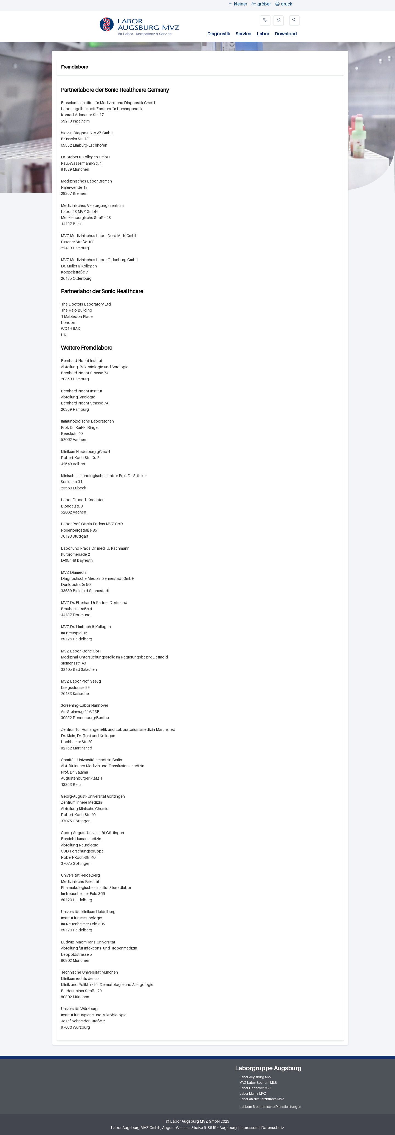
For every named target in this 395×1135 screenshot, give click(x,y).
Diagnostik (218, 33)
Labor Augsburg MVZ (255, 1077)
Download (286, 33)
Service (243, 33)
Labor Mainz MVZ (252, 1093)
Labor (263, 33)
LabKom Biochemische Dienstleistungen (270, 1107)
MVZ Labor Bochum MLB (258, 1082)
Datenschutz (272, 1127)
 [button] (277, 3)
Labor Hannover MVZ (255, 1088)
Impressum (248, 1127)
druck (286, 4)
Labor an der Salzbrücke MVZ (261, 1099)
